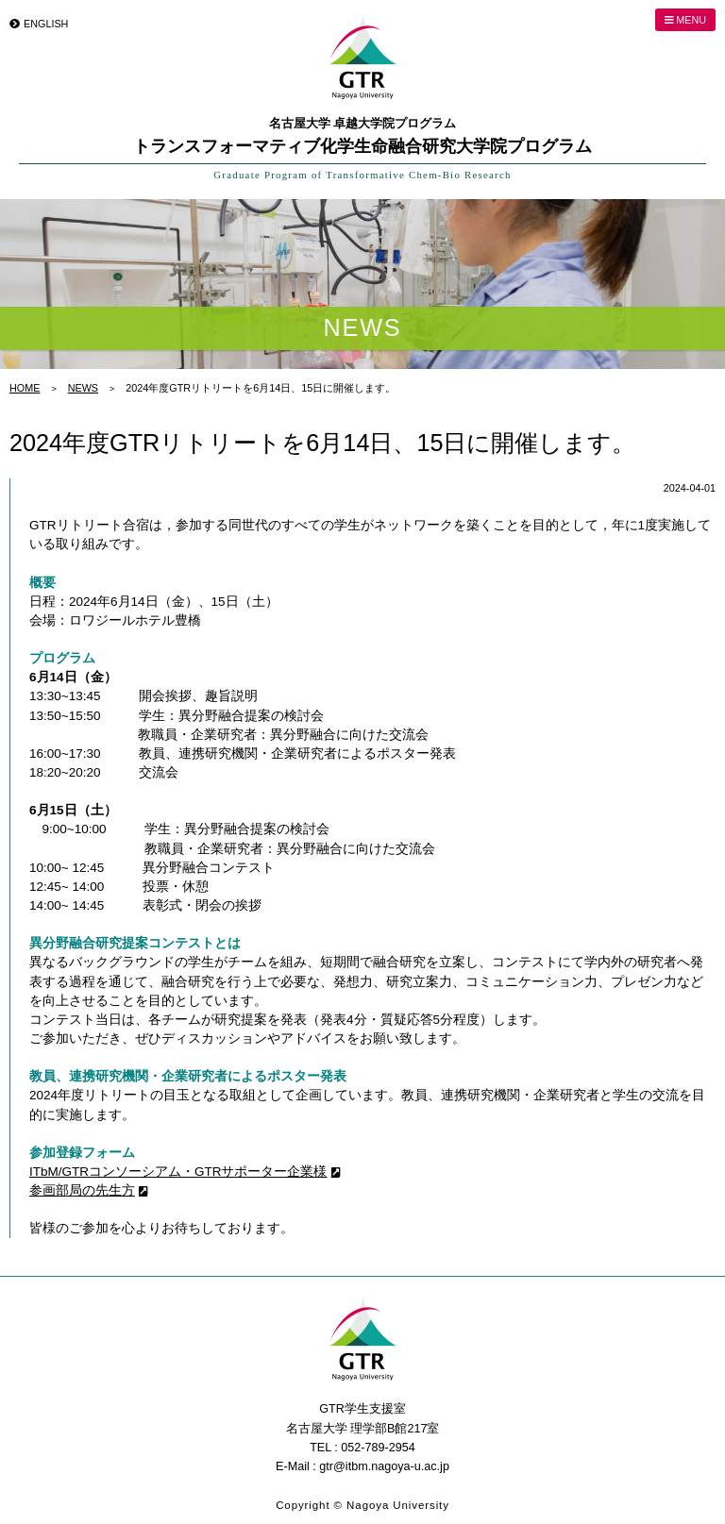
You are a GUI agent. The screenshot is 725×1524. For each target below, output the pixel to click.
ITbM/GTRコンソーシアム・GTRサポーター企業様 (178, 1171)
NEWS (83, 388)
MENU (685, 19)
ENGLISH (46, 23)
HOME (24, 388)
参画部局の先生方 (82, 1190)
